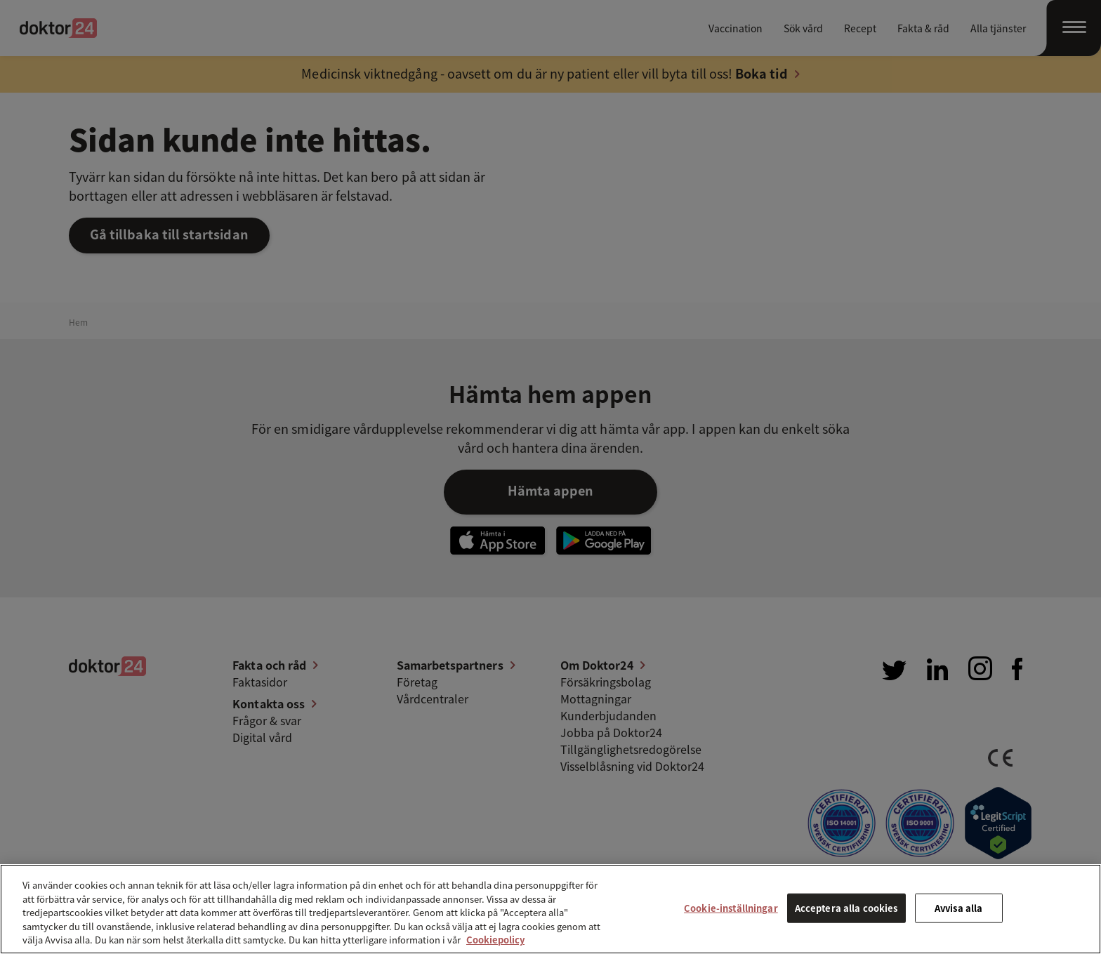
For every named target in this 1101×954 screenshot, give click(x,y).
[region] (550, 909)
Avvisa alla (958, 908)
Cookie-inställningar (731, 908)
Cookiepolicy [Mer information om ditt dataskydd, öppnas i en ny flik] (495, 939)
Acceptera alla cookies (846, 908)
